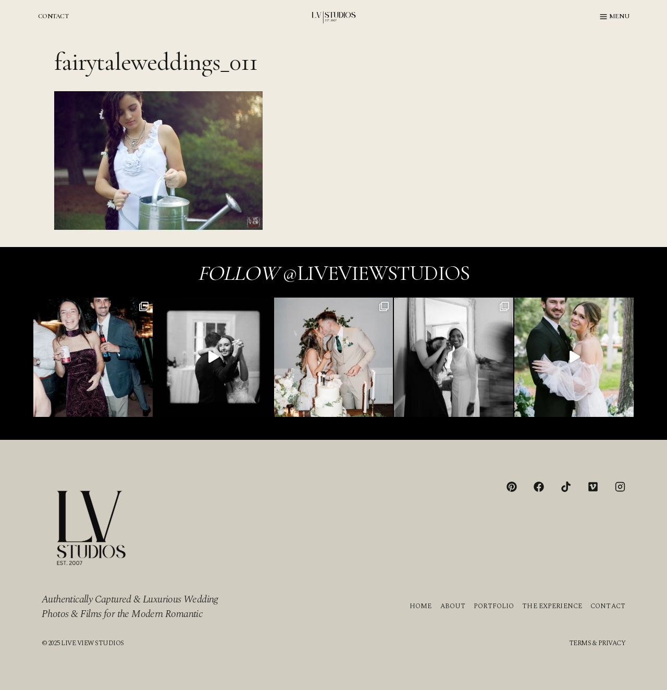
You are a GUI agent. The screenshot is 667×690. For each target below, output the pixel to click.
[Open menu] (615, 16)
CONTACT (53, 16)
